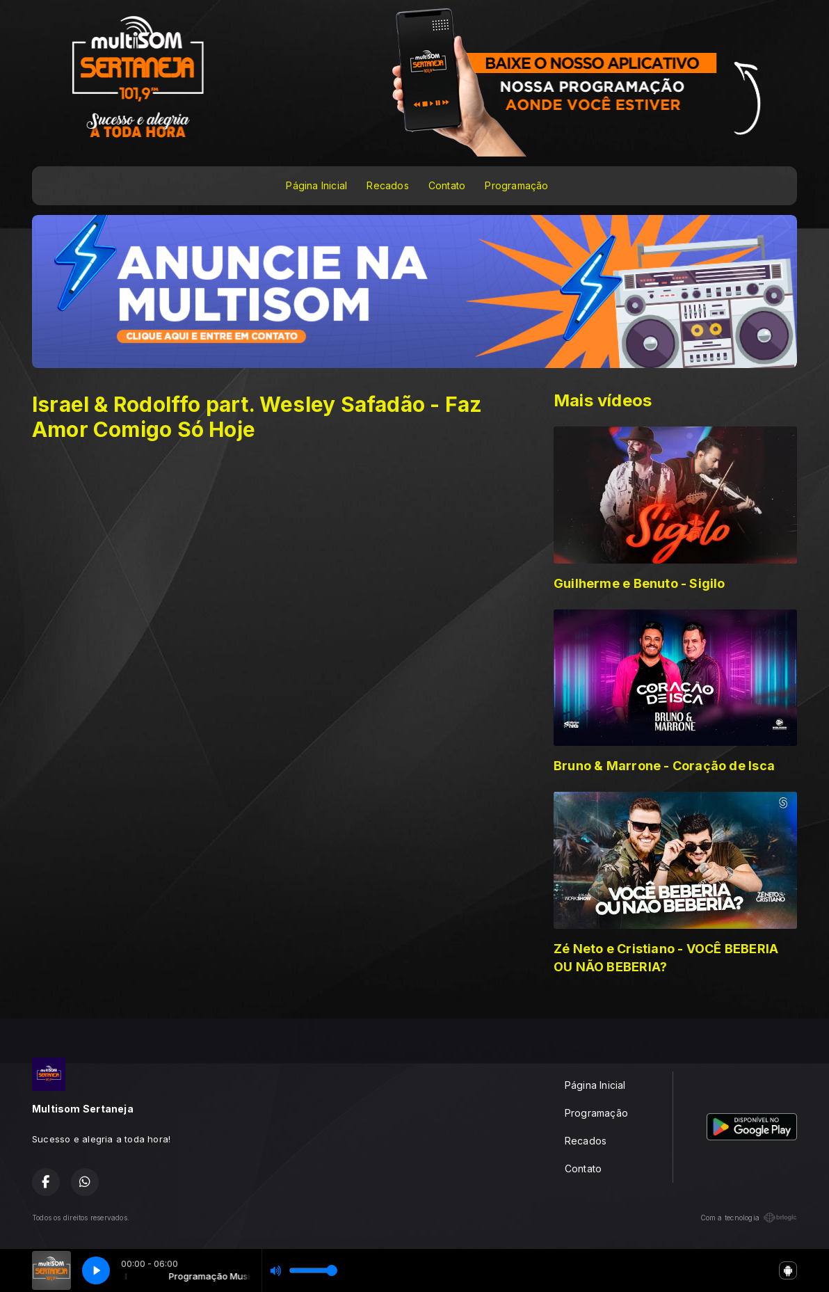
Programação (516, 185)
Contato (446, 185)
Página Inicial (316, 185)
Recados (387, 185)
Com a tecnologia (748, 1217)
